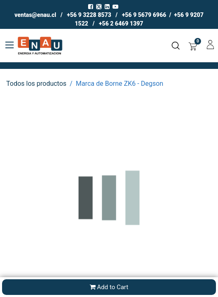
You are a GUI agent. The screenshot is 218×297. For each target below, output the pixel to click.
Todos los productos (36, 83)
